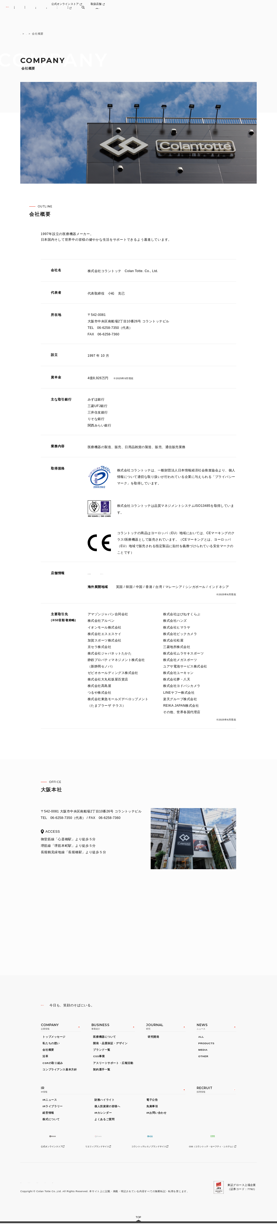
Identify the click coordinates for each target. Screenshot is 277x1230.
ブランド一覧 (101, 1053)
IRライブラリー (52, 1111)
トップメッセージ (53, 1040)
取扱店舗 (247, 5)
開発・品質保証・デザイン (110, 1046)
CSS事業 (99, 1059)
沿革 (45, 1059)
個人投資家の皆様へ (107, 1111)
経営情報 (48, 1117)
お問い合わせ (80, 1187)
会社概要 (48, 1053)
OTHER (203, 1059)
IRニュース (49, 1104)
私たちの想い (51, 1046)
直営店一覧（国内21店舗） (108, 573)
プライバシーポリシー (52, 1187)
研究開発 (153, 1040)
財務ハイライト (104, 1104)
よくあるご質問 (104, 1124)
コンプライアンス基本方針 (59, 1072)
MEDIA (202, 1053)
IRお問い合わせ (156, 1117)
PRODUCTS (206, 1046)
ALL (201, 1040)
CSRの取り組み (52, 1065)
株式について (51, 1124)
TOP (23, 33)
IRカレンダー (103, 1117)
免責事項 (152, 1111)
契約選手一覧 (101, 1072)
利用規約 (26, 1187)
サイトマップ (104, 1187)
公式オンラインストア (215, 5)
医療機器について (104, 1040)
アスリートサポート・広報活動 (113, 1065)
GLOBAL (124, 1187)
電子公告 (152, 1104)
